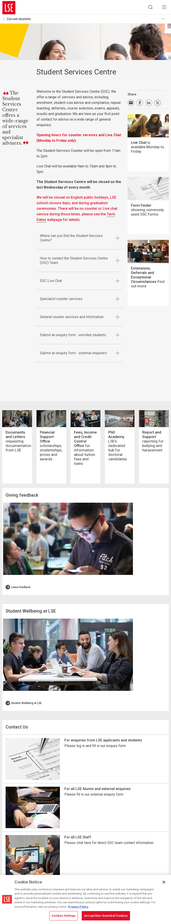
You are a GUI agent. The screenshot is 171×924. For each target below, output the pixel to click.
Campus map (90, 861)
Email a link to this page (131, 104)
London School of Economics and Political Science (9, 7)
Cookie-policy (124, 861)
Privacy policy (124, 873)
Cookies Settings (126, 855)
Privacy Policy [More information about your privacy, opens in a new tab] (78, 906)
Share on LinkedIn (148, 104)
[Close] (164, 882)
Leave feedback (21, 560)
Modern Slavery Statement (132, 867)
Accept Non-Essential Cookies (106, 915)
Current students (19, 20)
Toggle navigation (164, 20)
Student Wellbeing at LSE (26, 649)
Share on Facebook (139, 104)
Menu (163, 8)
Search (147, 8)
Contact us (89, 867)
